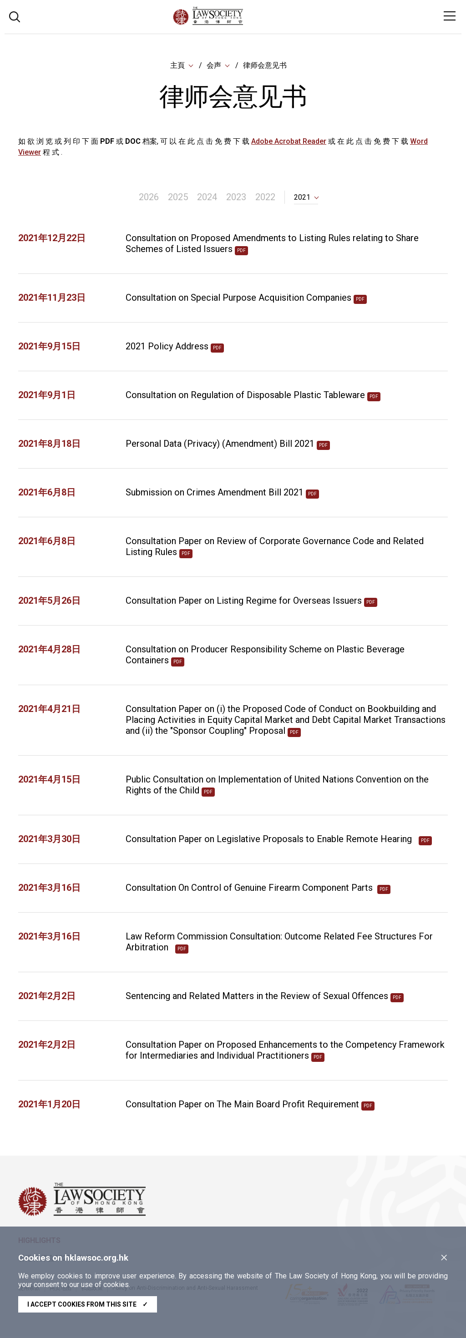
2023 (236, 198)
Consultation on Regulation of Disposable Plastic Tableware (245, 396)
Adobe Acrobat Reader (288, 142)
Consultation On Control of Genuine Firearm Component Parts (250, 889)
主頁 (177, 65)
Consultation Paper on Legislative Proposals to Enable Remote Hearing (271, 840)
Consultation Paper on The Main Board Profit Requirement (242, 1105)
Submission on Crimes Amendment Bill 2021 (215, 493)
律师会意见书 (265, 65)
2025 (178, 198)
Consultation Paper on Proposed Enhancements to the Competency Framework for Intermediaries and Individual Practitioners (285, 1051)
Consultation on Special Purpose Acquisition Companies (238, 298)
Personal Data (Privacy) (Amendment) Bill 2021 (220, 444)
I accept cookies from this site (87, 1304)
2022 (265, 198)
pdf (241, 251)
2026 (149, 198)
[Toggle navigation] (449, 16)
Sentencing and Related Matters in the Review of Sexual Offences (257, 997)
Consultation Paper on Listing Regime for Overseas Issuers (244, 601)
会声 (214, 65)
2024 (207, 198)
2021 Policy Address (167, 347)
